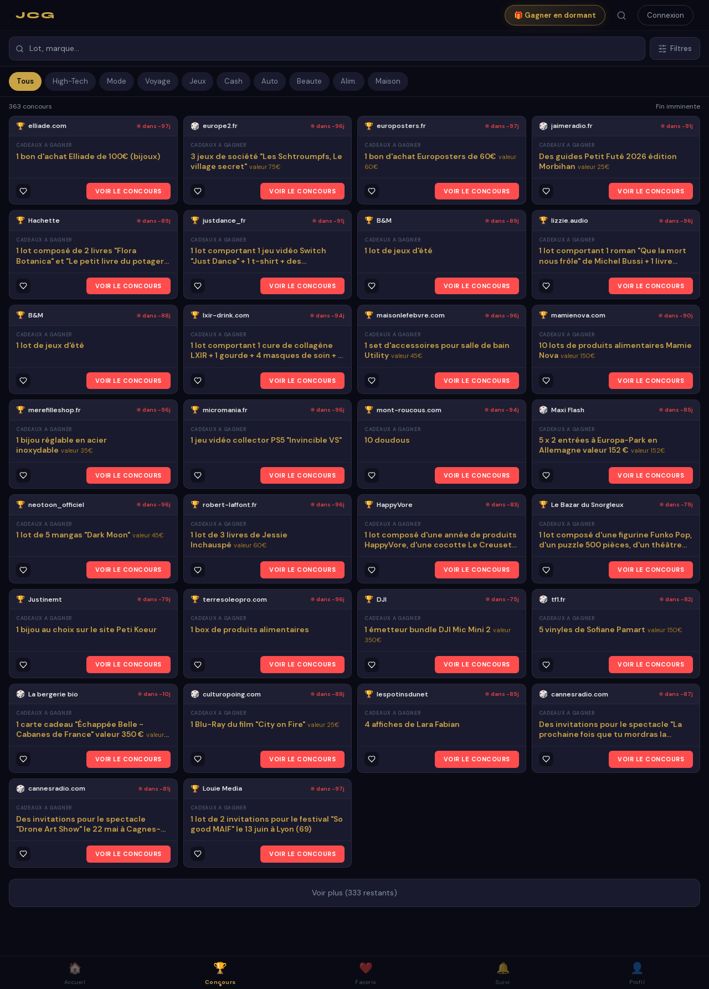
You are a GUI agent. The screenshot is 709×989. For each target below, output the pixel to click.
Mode (116, 81)
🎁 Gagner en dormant (555, 15)
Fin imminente (678, 106)
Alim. (349, 81)
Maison (388, 81)
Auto (269, 81)
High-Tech (70, 81)
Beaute (309, 81)
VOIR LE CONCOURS (128, 191)
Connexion (665, 15)
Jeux (197, 81)
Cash (233, 81)
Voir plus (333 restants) (354, 893)
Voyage (158, 81)
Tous (25, 81)
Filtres (675, 48)
